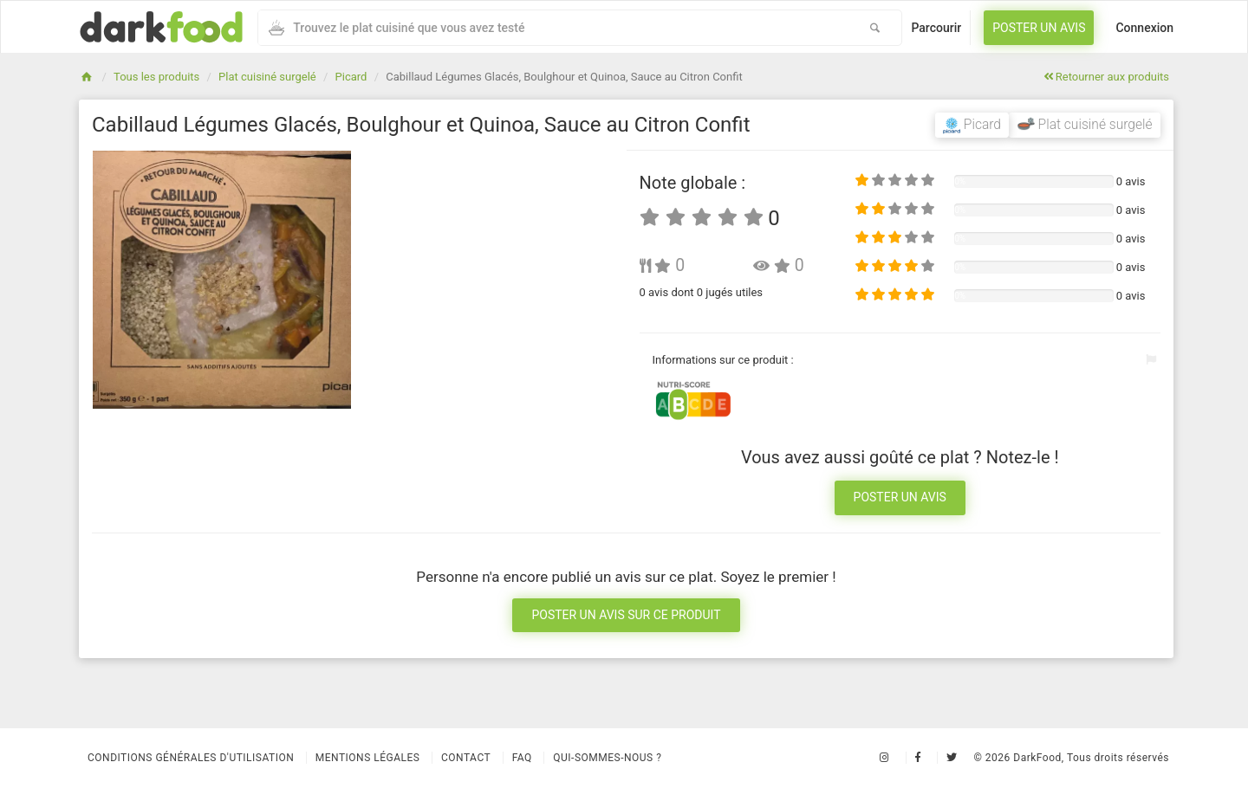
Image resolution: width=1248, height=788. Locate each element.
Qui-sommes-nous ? (607, 758)
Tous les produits (156, 76)
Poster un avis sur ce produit (625, 615)
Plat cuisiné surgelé (267, 76)
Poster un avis (1038, 28)
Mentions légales (367, 758)
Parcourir (936, 28)
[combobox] (553, 27)
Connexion (1144, 28)
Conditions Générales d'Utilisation (191, 758)
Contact (466, 758)
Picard (351, 76)
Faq (522, 758)
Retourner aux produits (1106, 76)
